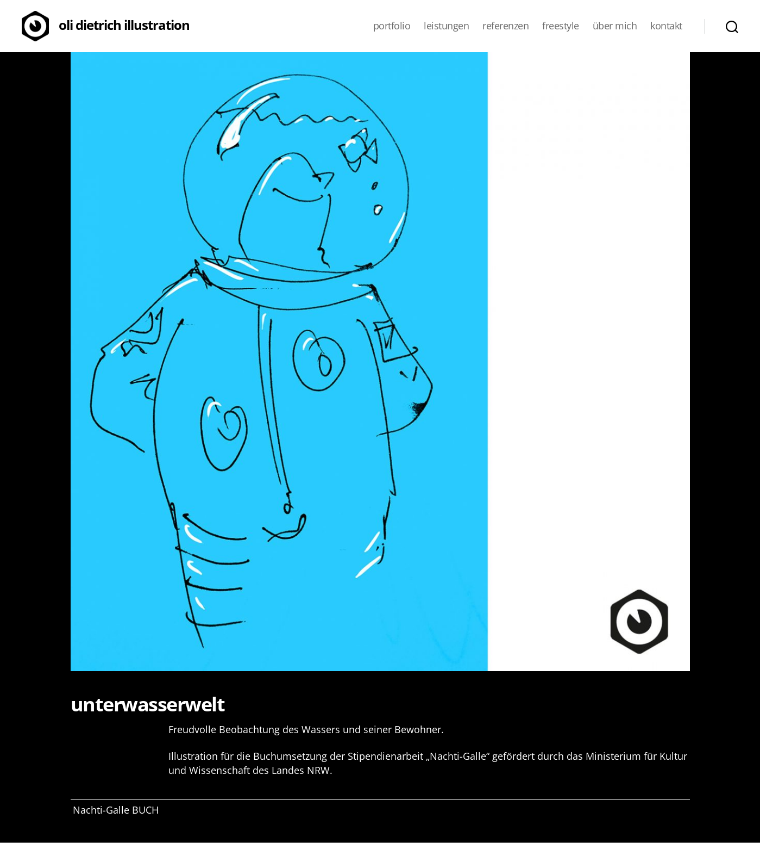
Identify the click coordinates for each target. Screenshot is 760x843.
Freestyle (560, 26)
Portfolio (392, 26)
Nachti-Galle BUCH (116, 809)
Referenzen (505, 26)
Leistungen (446, 26)
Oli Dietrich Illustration (124, 25)
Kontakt (666, 26)
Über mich (615, 26)
